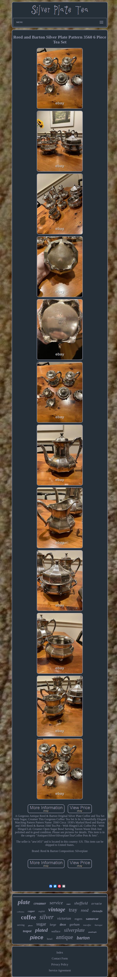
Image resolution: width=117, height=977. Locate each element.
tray (73, 910)
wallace (55, 931)
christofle (97, 911)
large (53, 924)
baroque (99, 925)
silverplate (74, 930)
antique (64, 937)
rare (68, 904)
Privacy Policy (59, 964)
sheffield (81, 903)
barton (83, 938)
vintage (56, 909)
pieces (30, 926)
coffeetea (20, 912)
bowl (49, 938)
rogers (78, 919)
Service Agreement (60, 970)
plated (41, 930)
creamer (40, 903)
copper (31, 911)
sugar (41, 923)
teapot (27, 931)
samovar (92, 919)
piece (36, 937)
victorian (64, 918)
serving (20, 925)
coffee (28, 917)
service (56, 902)
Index (60, 952)
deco (63, 924)
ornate (96, 904)
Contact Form (60, 958)
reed (85, 910)
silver (46, 917)
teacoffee (87, 925)
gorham (75, 924)
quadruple (92, 932)
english (41, 911)
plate (24, 902)
